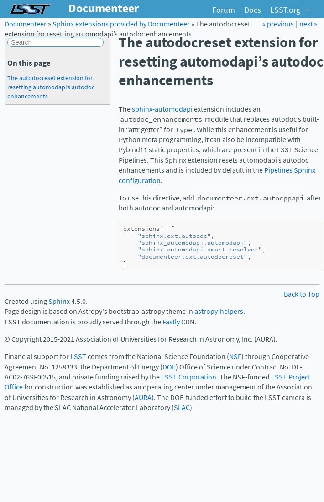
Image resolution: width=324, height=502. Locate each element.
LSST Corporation (188, 377)
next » (308, 24)
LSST (78, 356)
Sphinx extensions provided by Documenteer (121, 24)
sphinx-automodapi (162, 109)
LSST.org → (290, 10)
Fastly (171, 322)
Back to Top (301, 294)
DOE (169, 367)
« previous (278, 24)
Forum (223, 10)
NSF (235, 356)
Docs (252, 10)
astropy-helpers (218, 311)
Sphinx (59, 301)
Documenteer (26, 24)
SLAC (182, 407)
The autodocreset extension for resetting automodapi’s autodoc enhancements (50, 87)
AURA (143, 397)
